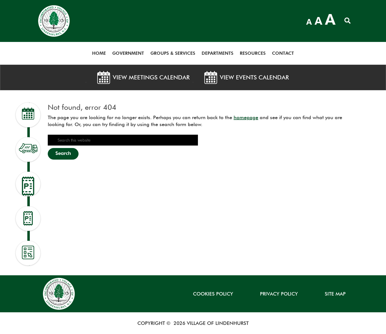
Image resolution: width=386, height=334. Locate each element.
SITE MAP (335, 294)
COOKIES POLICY (213, 294)
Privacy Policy (279, 294)
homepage (246, 117)
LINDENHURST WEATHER (261, 20)
